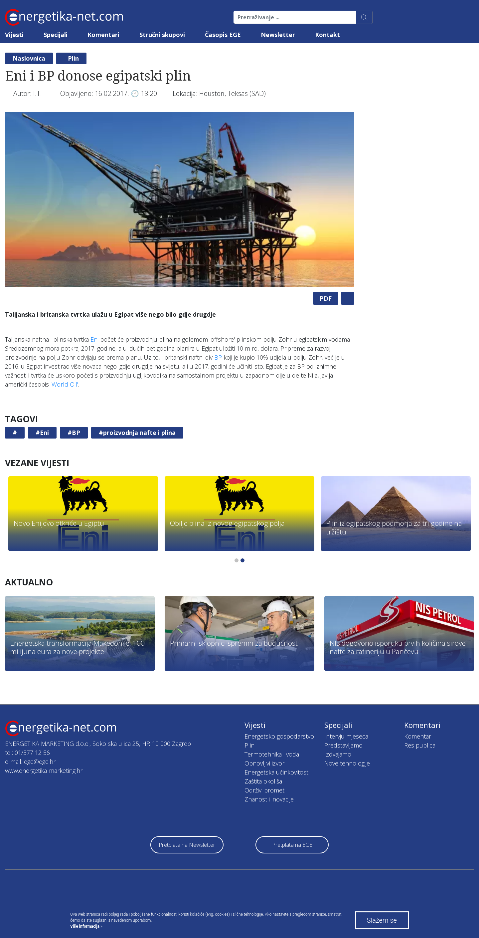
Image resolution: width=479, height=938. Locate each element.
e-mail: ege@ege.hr (30, 762)
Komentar (417, 736)
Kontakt (327, 35)
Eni (94, 339)
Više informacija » (86, 926)
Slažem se (382, 920)
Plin (73, 58)
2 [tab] (242, 560)
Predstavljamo (343, 745)
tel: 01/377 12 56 (27, 753)
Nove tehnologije (347, 763)
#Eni (42, 433)
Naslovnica (29, 58)
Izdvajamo (337, 754)
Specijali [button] (56, 35)
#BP (74, 433)
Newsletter (278, 35)
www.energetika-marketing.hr (43, 771)
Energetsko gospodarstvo (279, 736)
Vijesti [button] (14, 35)
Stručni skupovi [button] (162, 35)
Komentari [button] (103, 35)
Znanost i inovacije (269, 799)
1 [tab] (237, 560)
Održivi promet (264, 790)
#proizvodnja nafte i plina (137, 433)
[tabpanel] (179, 199)
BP (218, 357)
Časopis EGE (223, 35)
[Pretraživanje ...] (295, 17)
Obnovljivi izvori (264, 763)
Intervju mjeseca (346, 736)
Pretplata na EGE (292, 844)
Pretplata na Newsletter (187, 844)
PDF (326, 298)
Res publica (419, 745)
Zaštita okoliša (263, 781)
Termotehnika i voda (271, 754)
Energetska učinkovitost (276, 772)
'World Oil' (64, 384)
